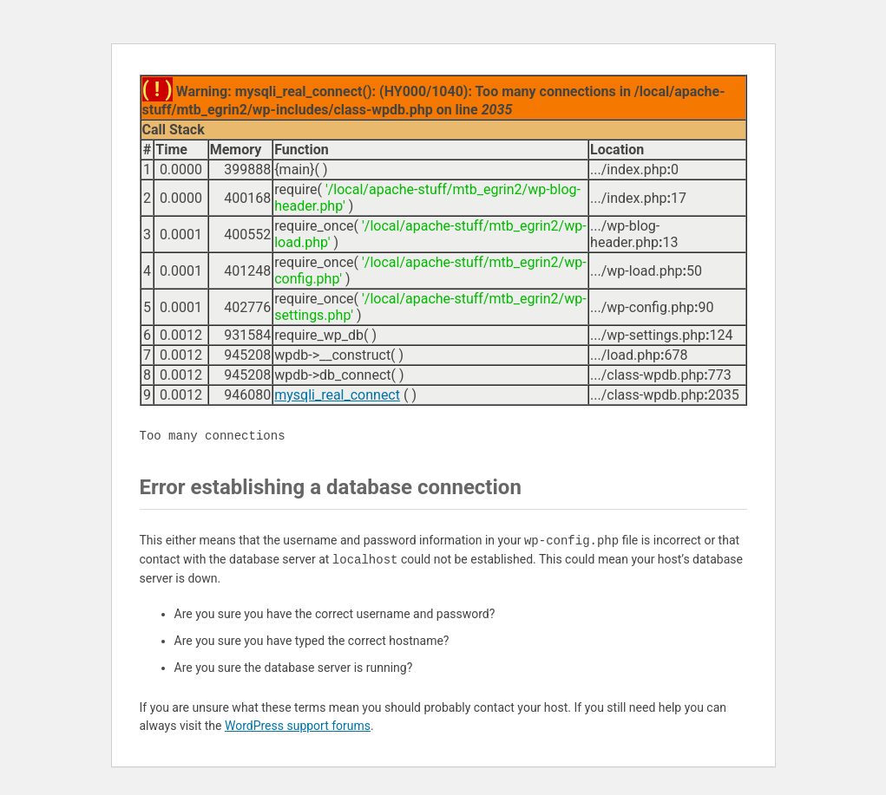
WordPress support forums (298, 726)
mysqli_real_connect (337, 395)
